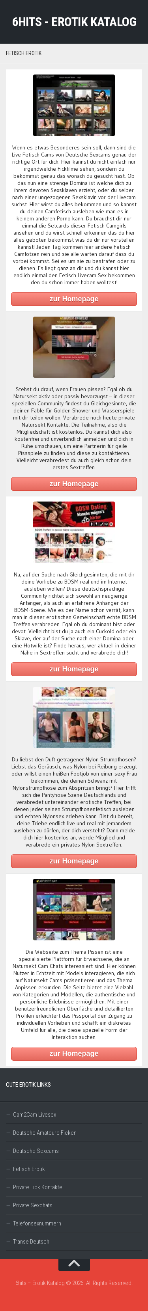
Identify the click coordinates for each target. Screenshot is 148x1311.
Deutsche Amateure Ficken (45, 1132)
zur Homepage (73, 299)
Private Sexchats (32, 1205)
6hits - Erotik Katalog (74, 21)
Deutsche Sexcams (36, 1150)
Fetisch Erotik (29, 1169)
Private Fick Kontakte (37, 1187)
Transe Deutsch (31, 1241)
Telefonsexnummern (37, 1223)
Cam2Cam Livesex (34, 1114)
